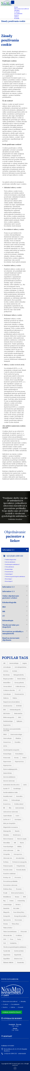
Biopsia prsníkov (8, 678)
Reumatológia (9, 569)
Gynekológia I (9, 574)
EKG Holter (6, 713)
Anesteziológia (13, 663)
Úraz (11, 939)
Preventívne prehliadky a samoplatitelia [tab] (15, 632)
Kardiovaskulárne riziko (10, 792)
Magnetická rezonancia (10, 827)
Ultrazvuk (24, 931)
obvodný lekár (20, 858)
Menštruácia (17, 835)
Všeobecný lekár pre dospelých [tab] (15, 626)
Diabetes (6, 698)
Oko (18, 850)
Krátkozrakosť (18, 804)
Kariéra (16, 15)
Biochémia (6, 675)
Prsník (5, 893)
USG (4, 939)
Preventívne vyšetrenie (10, 885)
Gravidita (17, 742)
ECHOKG (19, 706)
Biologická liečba (19, 675)
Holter (24, 757)
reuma (11, 900)
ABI (4, 663)
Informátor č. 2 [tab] (15, 587)
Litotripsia (18, 819)
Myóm (22, 842)
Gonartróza (7, 742)
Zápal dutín (6, 955)
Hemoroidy (6, 757)
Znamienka (20, 962)
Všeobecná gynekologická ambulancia (15, 576)
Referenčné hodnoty (17, 893)
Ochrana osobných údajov (11, 1012)
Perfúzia (5, 862)
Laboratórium (19, 808)
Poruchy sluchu (21, 869)
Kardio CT (6, 788)
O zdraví (17, 12)
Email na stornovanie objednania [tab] (15, 639)
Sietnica (18, 904)
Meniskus (6, 835)
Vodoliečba (13, 943)
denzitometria (7, 706)
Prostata (18, 889)
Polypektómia (21, 866)
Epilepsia (19, 721)
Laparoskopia (7, 815)
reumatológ (21, 900)
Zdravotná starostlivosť (21, 9)
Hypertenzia (7, 761)
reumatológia (7, 904)
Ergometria (6, 725)
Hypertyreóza (19, 761)
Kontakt (16, 18)
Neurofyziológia (8, 846)
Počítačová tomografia (19, 862)
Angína (24, 663)
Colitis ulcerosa (20, 686)
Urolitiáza (19, 935)
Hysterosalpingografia (10, 769)
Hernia (16, 757)
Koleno (5, 800)
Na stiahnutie (18, 13)
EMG (19, 717)
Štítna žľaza (15, 924)
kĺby (10, 808)
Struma (5, 924)
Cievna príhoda (19, 682)
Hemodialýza (19, 754)
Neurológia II (8, 581)
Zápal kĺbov (6, 958)
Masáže (17, 831)
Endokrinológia (8, 721)
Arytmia (14, 671)
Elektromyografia (8, 717)
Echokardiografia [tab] (15, 602)
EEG (4, 709)
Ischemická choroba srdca (11, 784)
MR (15, 842)
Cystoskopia (7, 694)
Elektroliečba (18, 713)
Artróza (5, 671)
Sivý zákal (16, 908)
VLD (4, 943)
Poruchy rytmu (7, 869)
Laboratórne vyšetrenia (10, 812)
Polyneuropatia (8, 866)
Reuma (17, 897)
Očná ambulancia (9, 567)
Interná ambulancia (10, 562)
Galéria (16, 17)
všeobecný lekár (19, 951)
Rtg (4, 900)
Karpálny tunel (7, 796)
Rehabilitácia (7, 897)
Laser (17, 815)
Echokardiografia (15, 709)
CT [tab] (15, 616)
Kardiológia (17, 788)
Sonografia (6, 916)
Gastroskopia (7, 738)
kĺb (4, 808)
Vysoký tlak (6, 951)
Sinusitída (6, 908)
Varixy (19, 939)
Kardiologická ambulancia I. (12, 564)
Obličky (19, 846)
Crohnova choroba (9, 690)
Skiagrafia (6, 912)
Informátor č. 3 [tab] (15, 591)
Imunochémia (7, 773)
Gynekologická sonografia (11, 750)
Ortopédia (6, 854)
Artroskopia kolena (20, 667)
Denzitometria (9, 571)
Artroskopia (7, 667)
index (25, 784)
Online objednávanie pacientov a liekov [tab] (15, 597)
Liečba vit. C (7, 819)
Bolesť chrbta (21, 678)
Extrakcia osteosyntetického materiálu (12, 729)
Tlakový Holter (7, 927)
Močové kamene (8, 839)
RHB (24, 897)
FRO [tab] (15, 607)
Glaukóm (18, 738)
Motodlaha (6, 842)
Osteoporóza (18, 854)
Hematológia (7, 754)
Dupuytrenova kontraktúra (11, 702)
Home (16, 7)
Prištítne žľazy (7, 889)
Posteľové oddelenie (9, 873)
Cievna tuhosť (7, 686)
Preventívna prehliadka (10, 881)
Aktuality (17, 10)
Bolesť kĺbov (6, 682)
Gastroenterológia (16, 734)
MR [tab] (15, 611)
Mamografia (7, 831)
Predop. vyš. (7, 877)
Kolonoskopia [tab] (15, 620)
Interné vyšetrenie (9, 781)
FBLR (4, 734)
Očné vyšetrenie (8, 850)
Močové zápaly (21, 839)
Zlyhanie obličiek (8, 962)
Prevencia (18, 877)
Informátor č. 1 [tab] (15, 550)
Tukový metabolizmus (10, 931)
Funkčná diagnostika (10, 559)
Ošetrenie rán (7, 858)
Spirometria (7, 920)
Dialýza (15, 698)
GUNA (5, 746)
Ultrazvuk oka (7, 935)
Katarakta (19, 796)
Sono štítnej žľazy (18, 912)
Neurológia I (8, 579)
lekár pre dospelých (9, 823)
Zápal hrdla (17, 955)
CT (19, 690)
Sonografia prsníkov (20, 916)
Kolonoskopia (16, 800)
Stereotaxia (18, 920)
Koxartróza (6, 804)
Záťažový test (18, 958)
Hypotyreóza (7, 765)
